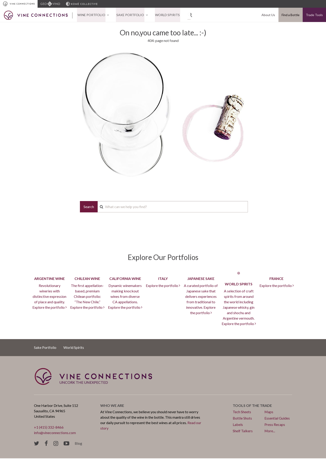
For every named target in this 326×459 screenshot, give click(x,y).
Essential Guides (277, 418)
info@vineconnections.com (55, 433)
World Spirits (165, 15)
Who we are (112, 406)
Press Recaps (274, 425)
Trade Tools (314, 15)
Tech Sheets (242, 412)
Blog (78, 444)
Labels (238, 425)
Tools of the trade (252, 406)
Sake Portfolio (129, 15)
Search (89, 207)
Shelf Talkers (243, 431)
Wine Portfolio (91, 15)
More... (269, 431)
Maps (268, 412)
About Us (268, 15)
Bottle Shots (242, 418)
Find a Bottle (291, 15)
